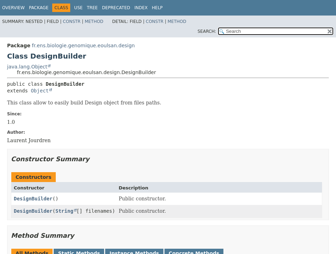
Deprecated (116, 7)
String (64, 211)
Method (94, 21)
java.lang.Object (27, 66)
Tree (92, 7)
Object (40, 90)
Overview (13, 7)
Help (157, 7)
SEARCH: (207, 31)
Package (38, 7)
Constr (71, 21)
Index (141, 7)
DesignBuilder (33, 198)
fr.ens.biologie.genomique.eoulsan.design (83, 45)
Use (78, 7)
